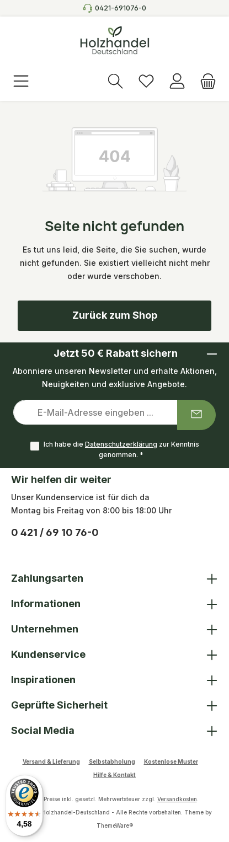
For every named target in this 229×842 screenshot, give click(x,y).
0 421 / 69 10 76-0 (55, 532)
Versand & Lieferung (51, 761)
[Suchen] (115, 82)
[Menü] (21, 82)
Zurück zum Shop (114, 315)
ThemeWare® (115, 825)
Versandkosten (177, 799)
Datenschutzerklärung (121, 444)
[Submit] (196, 415)
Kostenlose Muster (171, 761)
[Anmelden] (177, 82)
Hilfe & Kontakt (114, 774)
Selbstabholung (112, 761)
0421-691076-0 (120, 8)
